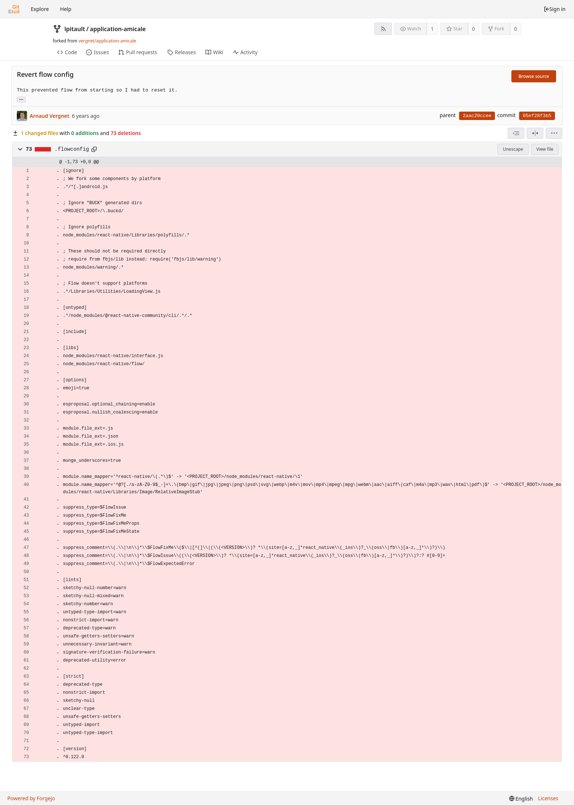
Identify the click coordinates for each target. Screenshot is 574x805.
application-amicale (118, 29)
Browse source (533, 76)
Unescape (513, 149)
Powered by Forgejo (31, 798)
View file (544, 149)
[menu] (554, 133)
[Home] (14, 9)
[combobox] (516, 133)
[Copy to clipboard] (94, 149)
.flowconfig (72, 149)
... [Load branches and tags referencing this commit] (21, 99)
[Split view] (535, 133)
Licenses (548, 798)
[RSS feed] (383, 29)
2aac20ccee (477, 116)
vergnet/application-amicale (107, 41)
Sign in (555, 8)
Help (65, 8)
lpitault (74, 29)
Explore (40, 8)
